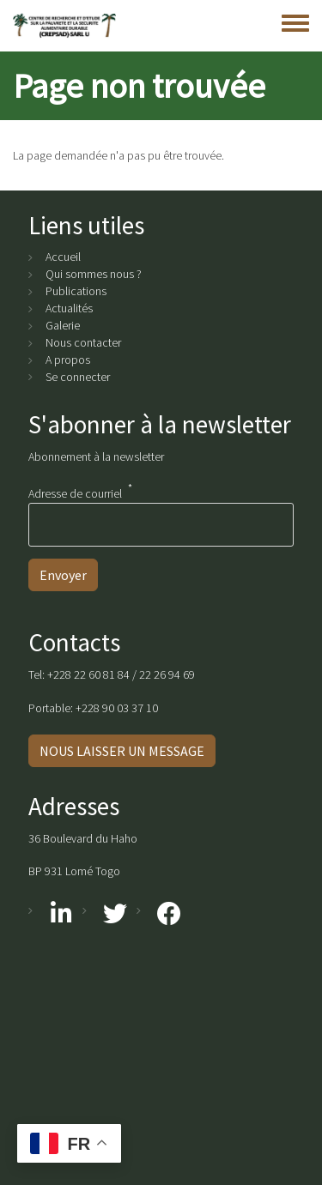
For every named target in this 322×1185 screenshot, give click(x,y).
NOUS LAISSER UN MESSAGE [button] (121, 750)
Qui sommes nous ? (94, 273)
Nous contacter (83, 342)
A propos (68, 359)
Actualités (69, 308)
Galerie (63, 325)
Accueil (63, 256)
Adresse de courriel (75, 492)
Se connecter (78, 376)
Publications (76, 291)
